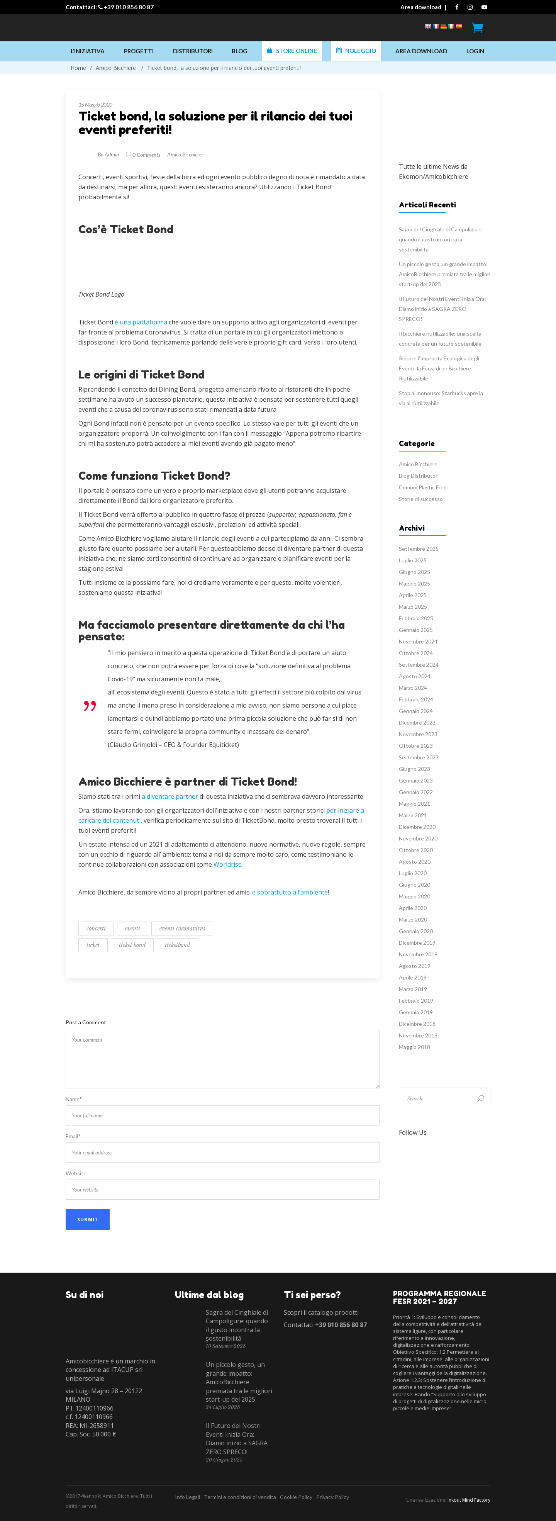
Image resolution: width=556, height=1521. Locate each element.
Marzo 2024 (413, 687)
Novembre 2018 (418, 1035)
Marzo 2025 (413, 606)
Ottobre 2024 (416, 653)
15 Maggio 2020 (95, 104)
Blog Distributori (419, 475)
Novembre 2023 (418, 734)
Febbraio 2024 (416, 699)
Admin (112, 154)
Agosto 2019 (415, 966)
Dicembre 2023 (417, 722)
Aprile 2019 (413, 977)
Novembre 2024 (418, 641)
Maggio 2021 (414, 803)
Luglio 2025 (413, 560)
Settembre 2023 (419, 757)
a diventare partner (170, 796)
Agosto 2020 (415, 861)
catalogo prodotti (333, 1312)
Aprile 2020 (413, 908)
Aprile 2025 (413, 595)
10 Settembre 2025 (226, 1346)
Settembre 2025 (419, 548)
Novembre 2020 (418, 838)
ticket (93, 945)
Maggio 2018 (414, 1047)
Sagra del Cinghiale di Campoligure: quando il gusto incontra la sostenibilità (441, 239)
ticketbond (177, 945)
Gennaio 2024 (416, 711)
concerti (96, 928)
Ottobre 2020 (416, 850)
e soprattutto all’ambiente (290, 892)
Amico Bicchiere (116, 67)
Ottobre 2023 (416, 745)
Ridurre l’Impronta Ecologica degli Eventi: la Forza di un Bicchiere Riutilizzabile (439, 368)
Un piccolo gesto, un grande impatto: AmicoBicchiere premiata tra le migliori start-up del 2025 (444, 274)
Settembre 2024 (419, 664)
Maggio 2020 (414, 896)
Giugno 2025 (414, 572)
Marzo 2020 (413, 919)
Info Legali (187, 1497)
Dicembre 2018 (417, 1023)
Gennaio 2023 (416, 780)
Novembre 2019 (418, 954)
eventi (132, 928)
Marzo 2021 (413, 815)
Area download (420, 6)
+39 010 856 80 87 (129, 6)
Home (78, 67)
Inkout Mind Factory (469, 1500)
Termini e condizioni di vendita (240, 1497)
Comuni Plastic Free (423, 487)
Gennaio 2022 (416, 792)
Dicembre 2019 (417, 942)
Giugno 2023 (414, 769)
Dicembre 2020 (417, 826)
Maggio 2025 (414, 583)
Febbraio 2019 (416, 1000)
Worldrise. (228, 864)
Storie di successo (421, 499)
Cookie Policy (296, 1497)
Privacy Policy (332, 1497)
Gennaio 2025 (416, 629)
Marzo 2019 (413, 989)
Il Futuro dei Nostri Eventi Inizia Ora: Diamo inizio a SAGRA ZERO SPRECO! (442, 308)
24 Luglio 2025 (223, 1407)
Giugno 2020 (414, 884)
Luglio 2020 (413, 873)
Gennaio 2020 (416, 931)
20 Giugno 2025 (224, 1460)
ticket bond (132, 945)
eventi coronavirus (182, 928)
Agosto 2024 (415, 676)
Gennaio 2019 (416, 1012)
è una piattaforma (141, 322)
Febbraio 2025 (416, 618)
